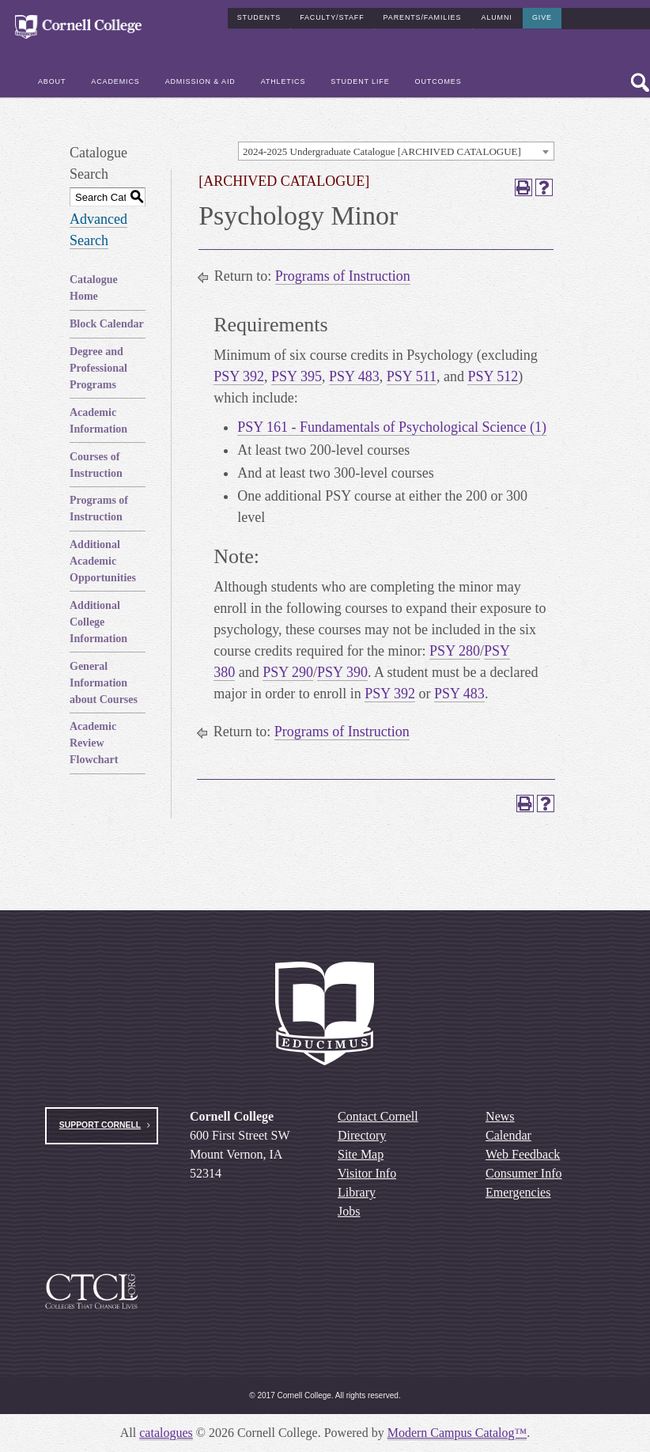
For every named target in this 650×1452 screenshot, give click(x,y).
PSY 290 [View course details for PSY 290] (288, 672)
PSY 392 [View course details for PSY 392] (239, 376)
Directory (362, 1135)
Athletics (283, 81)
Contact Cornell (378, 1116)
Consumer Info (523, 1173)
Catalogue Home (94, 288)
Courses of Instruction (96, 465)
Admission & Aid (200, 81)
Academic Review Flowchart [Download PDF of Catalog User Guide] (94, 743)
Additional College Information (98, 622)
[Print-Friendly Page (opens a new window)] (523, 187)
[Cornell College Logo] (78, 27)
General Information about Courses (104, 682)
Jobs (349, 1211)
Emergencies (518, 1192)
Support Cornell (100, 1125)
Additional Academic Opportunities (103, 561)
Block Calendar (107, 324)
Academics (115, 81)
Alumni (497, 17)
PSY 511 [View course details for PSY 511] (411, 376)
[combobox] (396, 151)
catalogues (166, 1432)
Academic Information (98, 420)
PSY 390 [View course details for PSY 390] (342, 672)
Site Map (361, 1154)
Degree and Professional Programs (98, 368)
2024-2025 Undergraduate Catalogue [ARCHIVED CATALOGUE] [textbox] (382, 151)
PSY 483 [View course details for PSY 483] (354, 376)
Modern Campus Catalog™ (457, 1432)
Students (259, 17)
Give (542, 17)
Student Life (360, 81)
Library (357, 1192)
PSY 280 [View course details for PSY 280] (454, 651)
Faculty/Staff (332, 17)
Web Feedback (523, 1154)
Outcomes (438, 81)
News (500, 1116)
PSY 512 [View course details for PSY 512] (492, 376)
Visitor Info (367, 1173)
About (52, 81)
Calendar (508, 1135)
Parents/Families (423, 17)
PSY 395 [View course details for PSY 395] (296, 376)
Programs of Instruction (99, 508)
